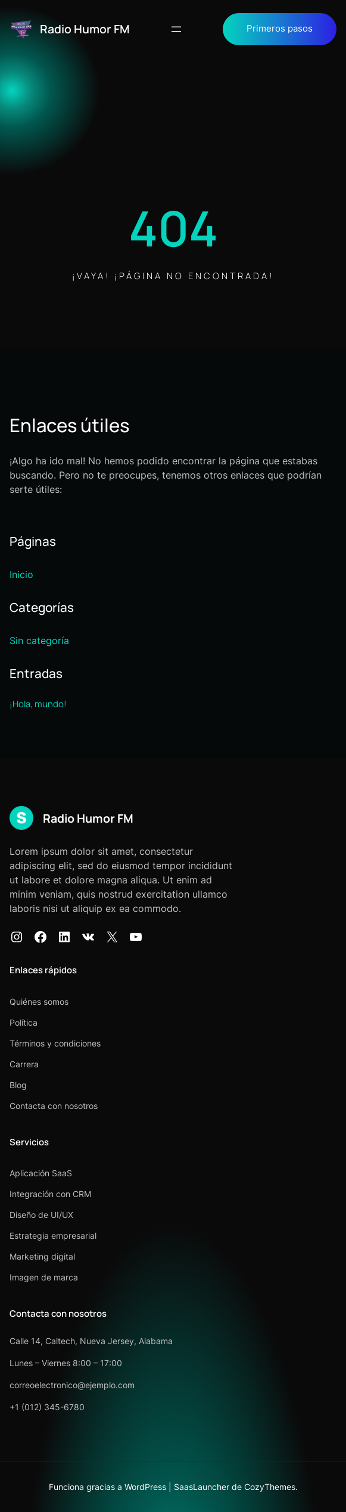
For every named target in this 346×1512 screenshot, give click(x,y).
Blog (18, 1085)
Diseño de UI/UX (41, 1215)
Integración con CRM (50, 1194)
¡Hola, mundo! (38, 704)
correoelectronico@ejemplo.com (72, 1385)
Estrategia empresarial (53, 1235)
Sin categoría (39, 640)
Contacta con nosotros (54, 1106)
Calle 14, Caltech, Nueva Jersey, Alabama (91, 1341)
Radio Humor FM (85, 29)
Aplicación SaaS (41, 1173)
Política (24, 1022)
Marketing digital (42, 1256)
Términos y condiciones (55, 1043)
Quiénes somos (39, 1001)
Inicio (21, 574)
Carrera (24, 1064)
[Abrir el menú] (176, 29)
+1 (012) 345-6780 (47, 1407)
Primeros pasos (280, 28)
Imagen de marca (44, 1277)
